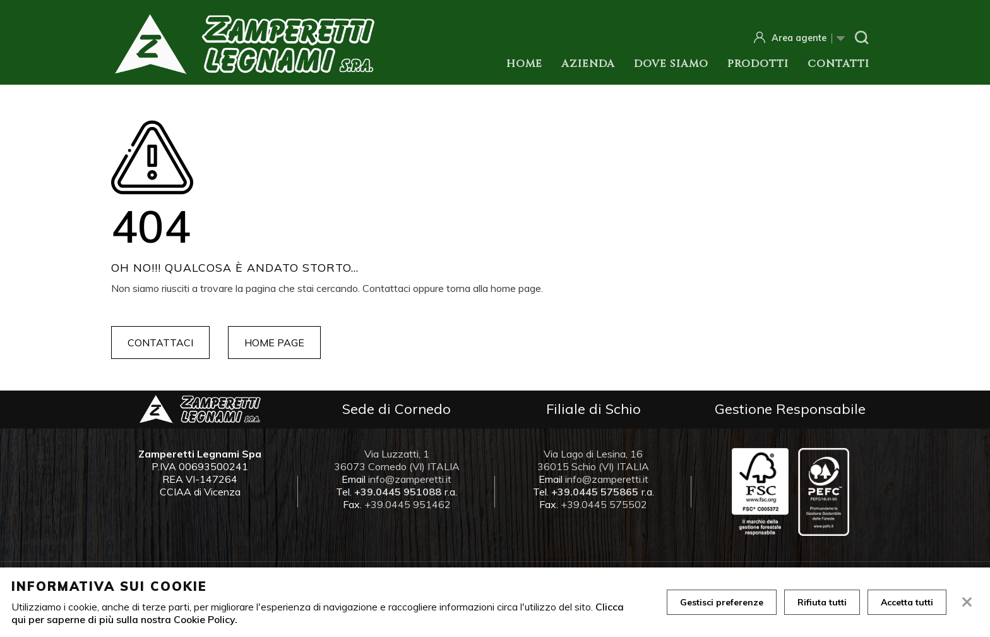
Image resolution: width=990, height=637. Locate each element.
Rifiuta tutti (822, 602)
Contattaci (160, 342)
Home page (274, 342)
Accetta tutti (907, 602)
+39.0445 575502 (604, 504)
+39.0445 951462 (407, 504)
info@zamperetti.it (409, 479)
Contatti (838, 64)
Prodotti (758, 64)
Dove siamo (671, 64)
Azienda (588, 64)
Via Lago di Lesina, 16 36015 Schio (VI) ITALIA (593, 460)
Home (524, 64)
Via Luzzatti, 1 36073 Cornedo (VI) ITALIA (397, 460)
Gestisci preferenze (721, 602)
